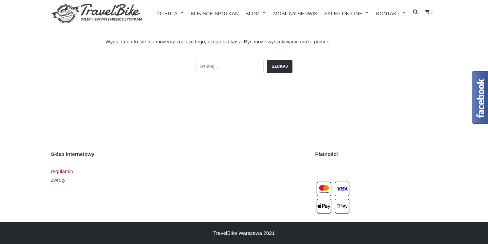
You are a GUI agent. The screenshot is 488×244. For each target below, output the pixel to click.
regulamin (62, 171)
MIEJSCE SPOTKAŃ (215, 13)
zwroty (58, 180)
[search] (415, 13)
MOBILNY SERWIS (295, 13)
